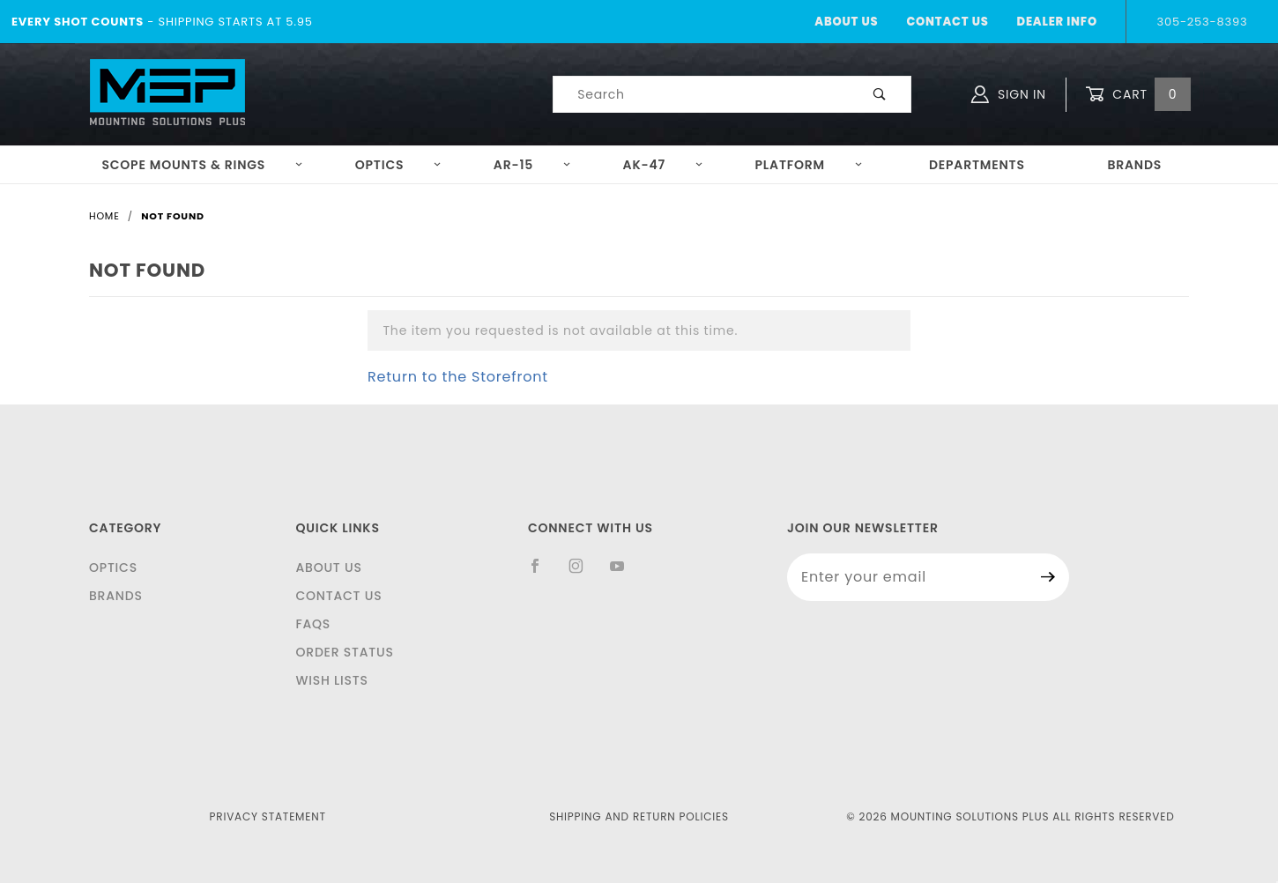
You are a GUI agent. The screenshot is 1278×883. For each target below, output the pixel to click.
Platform (809, 165)
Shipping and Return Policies (639, 816)
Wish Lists (331, 680)
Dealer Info (1057, 21)
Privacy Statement (268, 816)
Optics (398, 165)
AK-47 (663, 165)
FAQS (313, 624)
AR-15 (532, 165)
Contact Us (947, 21)
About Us (846, 21)
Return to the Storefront (458, 377)
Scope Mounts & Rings (202, 165)
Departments (977, 165)
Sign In (1008, 94)
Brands (1134, 165)
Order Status (344, 652)
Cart (1138, 95)
